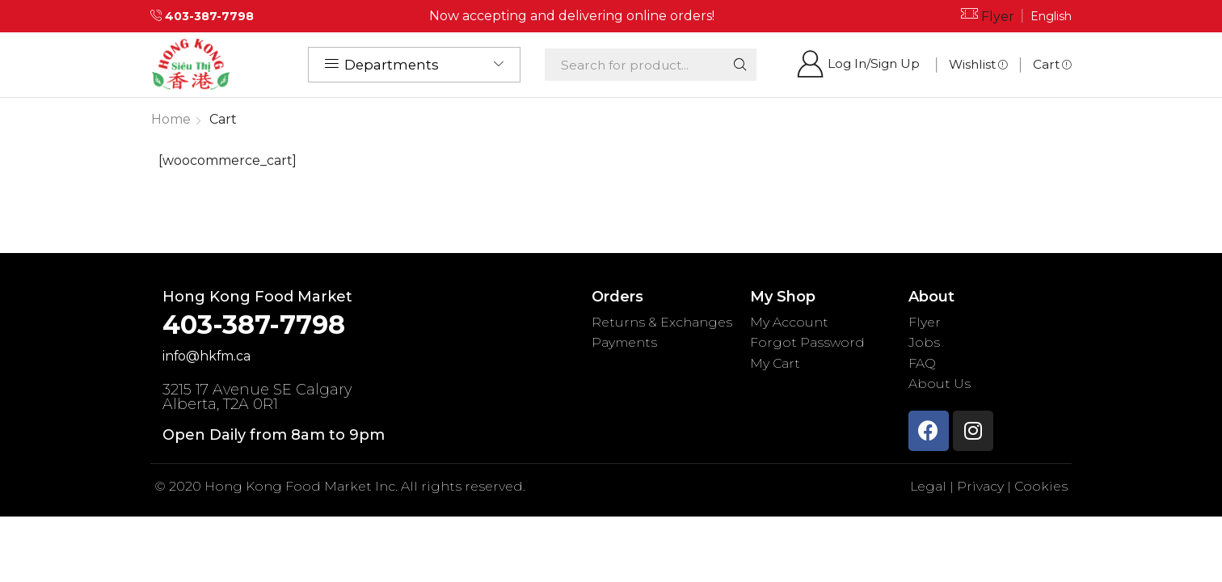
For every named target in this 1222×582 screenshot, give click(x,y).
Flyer (997, 16)
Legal (929, 486)
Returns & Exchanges (662, 322)
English (1051, 16)
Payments (625, 342)
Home (171, 119)
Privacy (979, 486)
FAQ (922, 363)
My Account (789, 322)
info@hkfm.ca (207, 356)
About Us (939, 383)
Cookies (1040, 486)
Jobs (924, 342)
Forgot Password (808, 342)
